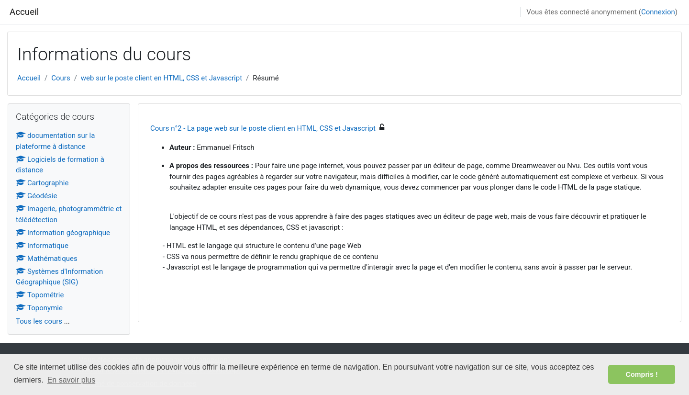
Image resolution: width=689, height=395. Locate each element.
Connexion (658, 12)
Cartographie (42, 183)
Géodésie (36, 196)
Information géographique (63, 232)
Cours (60, 78)
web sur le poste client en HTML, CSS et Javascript (161, 78)
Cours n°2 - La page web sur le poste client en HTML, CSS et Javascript (263, 128)
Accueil (24, 12)
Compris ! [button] (642, 374)
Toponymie (39, 308)
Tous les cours (39, 321)
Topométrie (40, 295)
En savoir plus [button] (71, 380)
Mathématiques (47, 258)
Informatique (42, 245)
